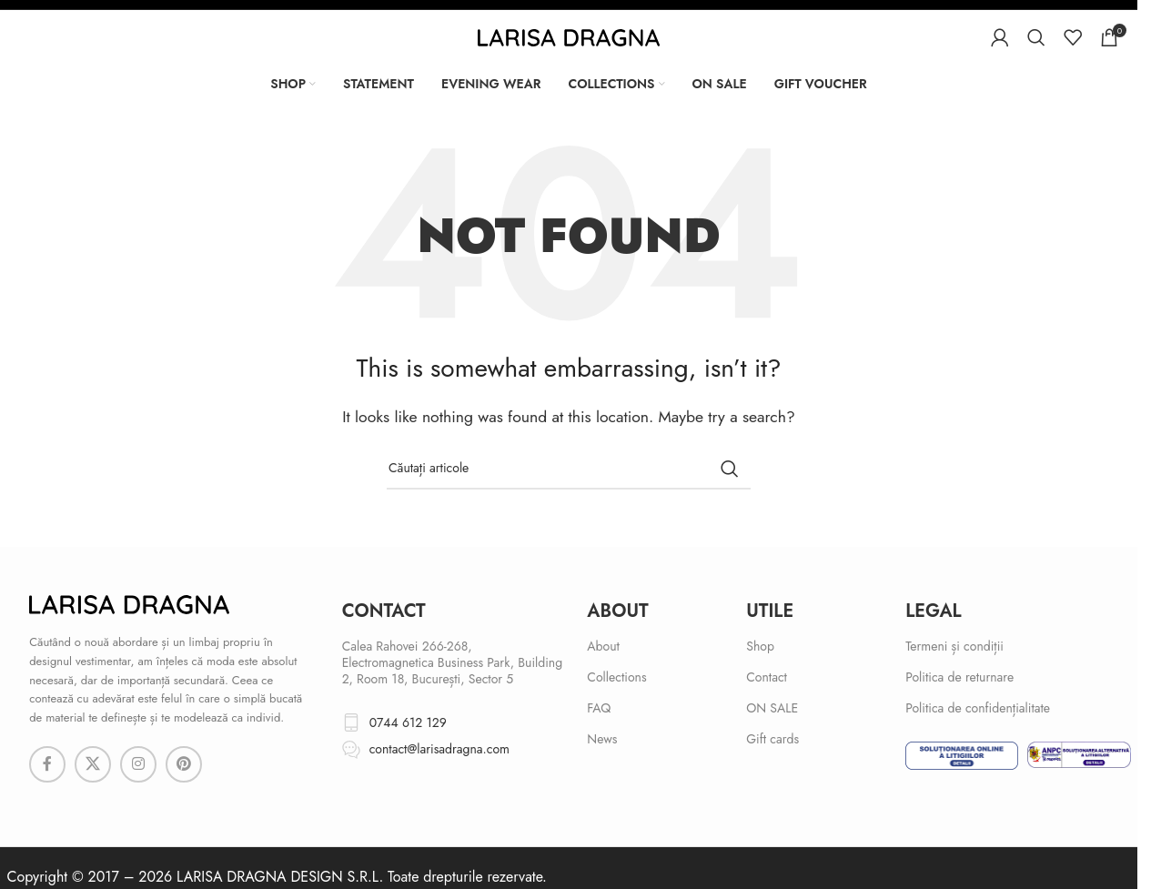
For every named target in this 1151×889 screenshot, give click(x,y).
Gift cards (772, 739)
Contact (766, 677)
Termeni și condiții (954, 646)
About (617, 611)
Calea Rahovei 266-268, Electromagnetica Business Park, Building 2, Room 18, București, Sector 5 (452, 662)
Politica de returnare (959, 677)
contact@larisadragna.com (439, 749)
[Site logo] (569, 35)
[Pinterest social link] (184, 764)
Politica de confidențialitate (977, 708)
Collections (616, 677)
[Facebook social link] (47, 764)
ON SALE (772, 708)
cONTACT (384, 611)
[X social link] (93, 764)
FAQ (599, 708)
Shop (760, 646)
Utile (769, 611)
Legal (933, 611)
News (602, 739)
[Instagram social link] (138, 764)
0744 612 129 (408, 722)
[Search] (1036, 37)
